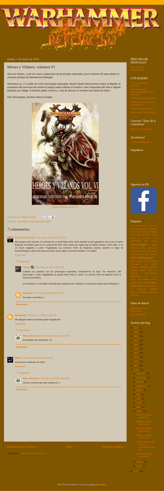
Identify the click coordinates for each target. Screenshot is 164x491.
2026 (136, 328)
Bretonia (146, 235)
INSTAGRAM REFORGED (143, 98)
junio (139, 398)
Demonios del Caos (144, 241)
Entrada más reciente (21, 446)
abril (138, 407)
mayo (139, 403)
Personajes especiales (39, 221)
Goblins (139, 261)
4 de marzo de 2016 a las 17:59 (48, 293)
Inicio (68, 446)
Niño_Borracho (31, 336)
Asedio (133, 232)
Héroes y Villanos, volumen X (144, 416)
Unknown (28, 293)
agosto (139, 390)
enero (139, 466)
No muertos (144, 279)
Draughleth (20, 315)
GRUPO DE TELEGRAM (142, 112)
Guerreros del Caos (144, 264)
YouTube (134, 295)
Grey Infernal (150, 261)
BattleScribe (143, 232)
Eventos (153, 254)
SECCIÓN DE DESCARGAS (137, 68)
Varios (153, 288)
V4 (132, 289)
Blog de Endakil (138, 314)
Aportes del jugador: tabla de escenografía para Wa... (146, 446)
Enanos (134, 251)
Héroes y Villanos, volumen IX (144, 422)
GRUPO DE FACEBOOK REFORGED (142, 103)
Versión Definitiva (139, 292)
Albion (133, 226)
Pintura (146, 286)
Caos (154, 235)
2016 (136, 370)
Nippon (134, 279)
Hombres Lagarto (148, 267)
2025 (136, 332)
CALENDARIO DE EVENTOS (139, 84)
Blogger (103, 484)
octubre (140, 382)
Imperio (134, 270)
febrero (140, 462)
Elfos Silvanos (149, 248)
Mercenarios (151, 273)
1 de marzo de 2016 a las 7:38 (49, 267)
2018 (136, 361)
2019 (136, 357)
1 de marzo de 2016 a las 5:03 (50, 237)
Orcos (140, 282)
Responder (20, 255)
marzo (139, 411)
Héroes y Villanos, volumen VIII (144, 429)
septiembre (142, 386)
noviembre (141, 377)
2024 (136, 336)
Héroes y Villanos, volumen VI (65, 207)
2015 (136, 471)
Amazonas (152, 226)
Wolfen (18, 358)
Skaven (153, 286)
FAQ (133, 261)
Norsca (154, 279)
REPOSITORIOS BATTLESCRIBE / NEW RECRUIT (142, 92)
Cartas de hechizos (140, 238)
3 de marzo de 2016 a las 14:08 (54, 378)
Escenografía (136, 254)
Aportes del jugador (147, 229)
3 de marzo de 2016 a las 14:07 (54, 336)
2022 (136, 344)
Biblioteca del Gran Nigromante (140, 309)
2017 (136, 365)
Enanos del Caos (148, 251)
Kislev (142, 270)
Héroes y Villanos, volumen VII (144, 436)
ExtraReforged (142, 258)
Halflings (134, 267)
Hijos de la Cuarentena (141, 129)
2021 (136, 349)
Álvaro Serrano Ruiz (25, 237)
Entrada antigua (112, 446)
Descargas (23, 221)
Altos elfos (141, 226)
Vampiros (141, 289)
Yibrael (26, 267)
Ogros (133, 282)
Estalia (146, 254)
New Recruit (151, 276)
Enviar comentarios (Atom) (33, 453)
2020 (136, 353)
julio (138, 394)
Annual (134, 229)
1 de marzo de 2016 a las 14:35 (38, 358)
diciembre (141, 373)
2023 (136, 340)
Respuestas (24, 261)
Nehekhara (136, 276)
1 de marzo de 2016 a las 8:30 (41, 315)
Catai (155, 238)
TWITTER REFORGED (142, 109)
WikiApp (153, 292)
